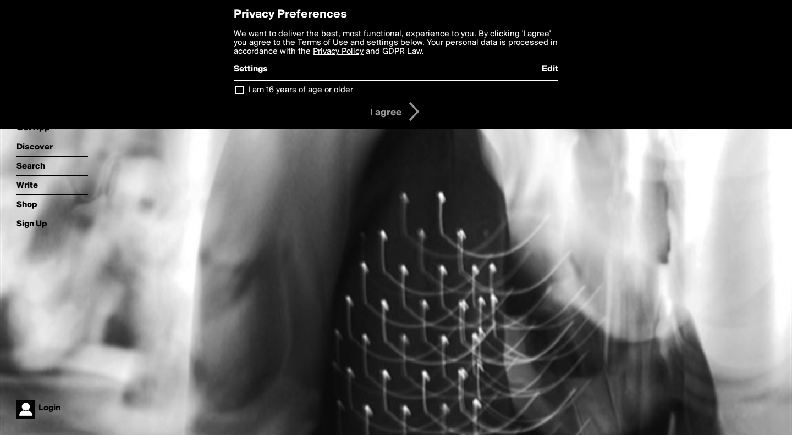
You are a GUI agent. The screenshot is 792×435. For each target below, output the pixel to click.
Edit (550, 69)
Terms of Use (323, 42)
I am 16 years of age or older (300, 90)
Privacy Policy (338, 51)
